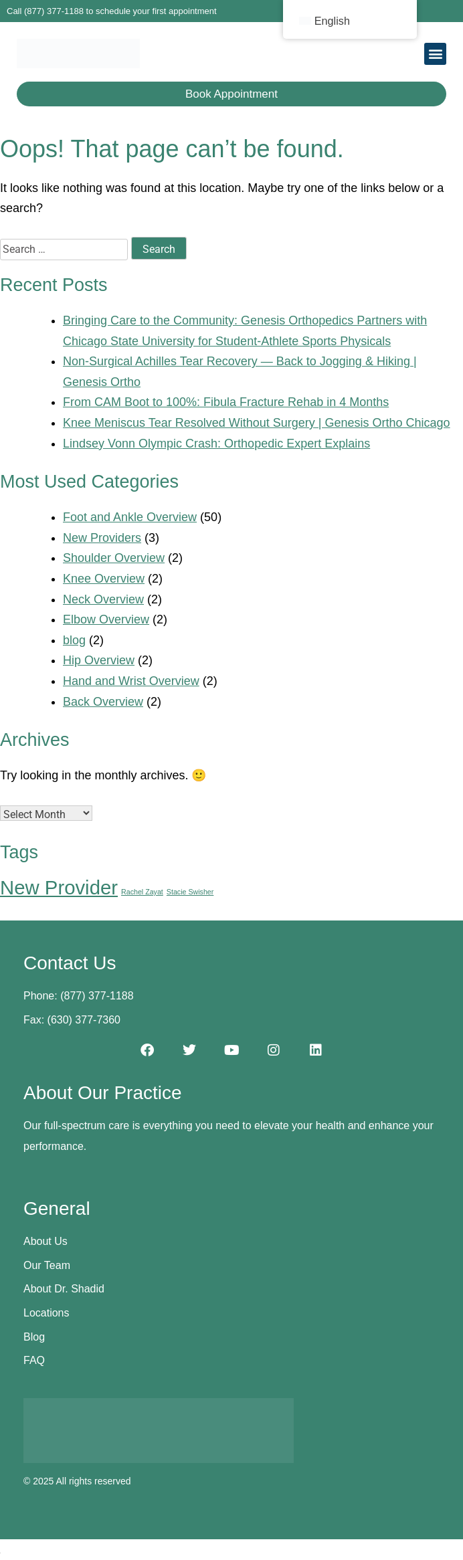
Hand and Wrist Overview (131, 681)
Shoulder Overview (114, 558)
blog (74, 640)
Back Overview (103, 701)
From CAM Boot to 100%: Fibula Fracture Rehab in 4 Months (226, 402)
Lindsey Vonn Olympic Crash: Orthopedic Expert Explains (216, 443)
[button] (435, 54)
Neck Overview (103, 599)
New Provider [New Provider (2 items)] (59, 887)
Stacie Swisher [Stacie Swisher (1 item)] (190, 892)
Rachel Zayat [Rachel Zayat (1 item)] (142, 892)
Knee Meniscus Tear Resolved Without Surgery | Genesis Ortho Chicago (256, 422)
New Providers (102, 538)
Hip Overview (98, 660)
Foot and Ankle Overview (130, 517)
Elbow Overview (106, 619)
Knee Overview (104, 578)
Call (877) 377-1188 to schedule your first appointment (112, 11)
